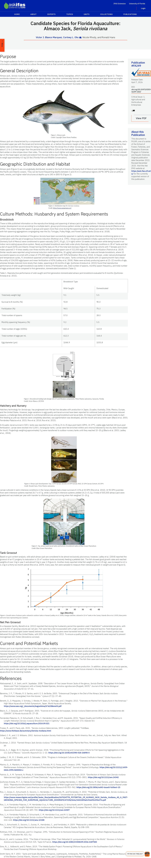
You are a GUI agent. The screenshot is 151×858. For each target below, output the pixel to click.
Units (86, 14)
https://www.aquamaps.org (62, 208)
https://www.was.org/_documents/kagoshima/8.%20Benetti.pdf (33, 706)
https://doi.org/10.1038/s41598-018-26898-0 (69, 752)
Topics (69, 14)
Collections (106, 14)
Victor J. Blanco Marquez (49, 37)
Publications (130, 14)
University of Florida (137, 4)
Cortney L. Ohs (71, 37)
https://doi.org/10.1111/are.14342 (103, 777)
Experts (51, 14)
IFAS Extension (120, 4)
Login (143, 8)
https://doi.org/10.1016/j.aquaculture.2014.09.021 (26, 723)
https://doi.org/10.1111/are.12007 (54, 810)
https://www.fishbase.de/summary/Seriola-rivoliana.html (25, 730)
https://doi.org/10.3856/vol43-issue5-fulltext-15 (98, 787)
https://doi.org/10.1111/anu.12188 (28, 820)
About (33, 14)
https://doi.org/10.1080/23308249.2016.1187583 (74, 841)
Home (17, 14)
